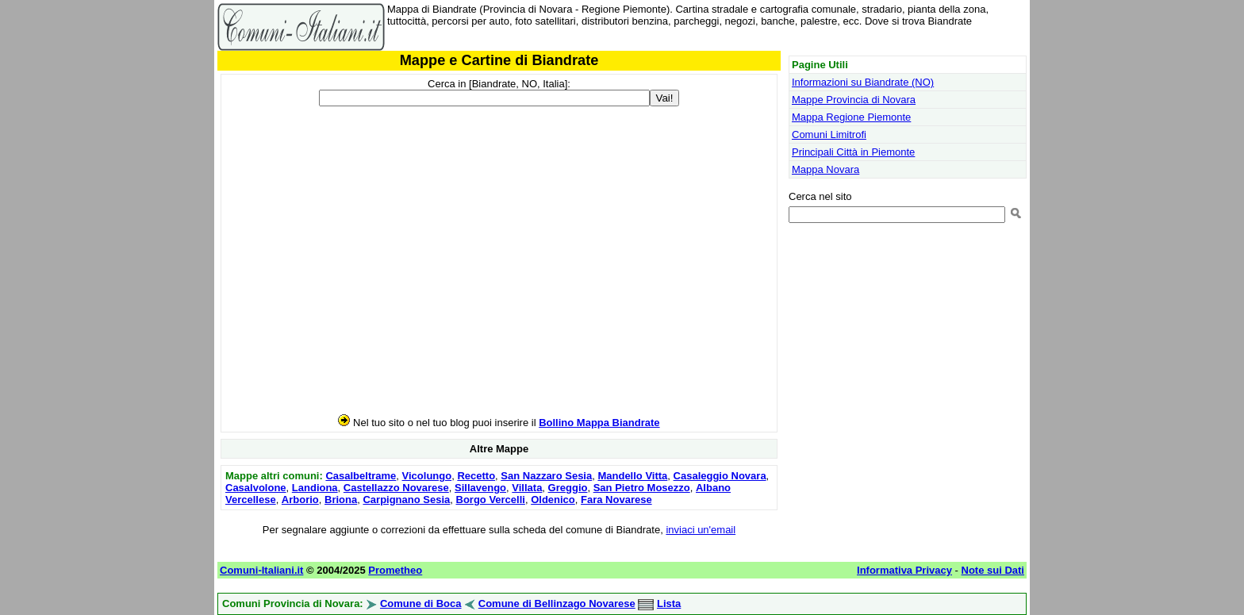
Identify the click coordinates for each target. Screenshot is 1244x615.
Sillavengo (480, 488)
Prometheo (395, 570)
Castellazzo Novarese (396, 488)
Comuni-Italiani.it (261, 570)
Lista (669, 603)
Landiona (315, 488)
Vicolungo (427, 476)
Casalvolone (255, 488)
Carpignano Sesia (406, 499)
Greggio (568, 488)
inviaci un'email (700, 530)
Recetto (476, 476)
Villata (527, 488)
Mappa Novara (825, 169)
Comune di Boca (421, 603)
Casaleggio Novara (720, 476)
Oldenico (553, 499)
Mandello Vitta (632, 476)
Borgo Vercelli (490, 499)
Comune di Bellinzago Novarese (556, 603)
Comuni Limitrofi (829, 134)
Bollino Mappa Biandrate (599, 423)
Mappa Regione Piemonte (851, 117)
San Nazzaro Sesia (546, 476)
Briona (340, 499)
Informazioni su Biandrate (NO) (863, 82)
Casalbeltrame (360, 476)
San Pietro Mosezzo (641, 488)
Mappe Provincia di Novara (854, 100)
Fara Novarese (616, 499)
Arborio (300, 499)
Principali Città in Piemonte (853, 152)
